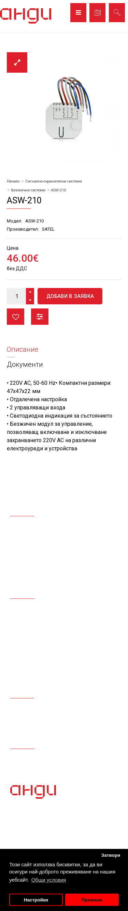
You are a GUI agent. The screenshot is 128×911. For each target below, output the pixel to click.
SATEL (48, 229)
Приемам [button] (92, 899)
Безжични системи (28, 190)
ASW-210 (58, 190)
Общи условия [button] (48, 880)
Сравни (39, 316)
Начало (13, 181)
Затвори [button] (110, 855)
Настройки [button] (36, 899)
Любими (15, 316)
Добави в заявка (70, 296)
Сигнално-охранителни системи (53, 181)
